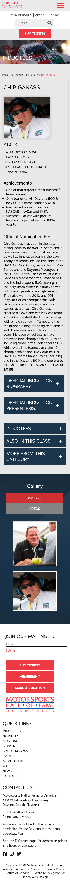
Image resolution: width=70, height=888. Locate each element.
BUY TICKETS (35, 33)
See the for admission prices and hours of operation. (35, 843)
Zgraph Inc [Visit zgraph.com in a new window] (58, 873)
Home (5, 75)
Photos (34, 498)
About (40, 15)
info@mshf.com (23, 812)
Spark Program (16, 751)
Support (10, 746)
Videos (34, 509)
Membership (21, 15)
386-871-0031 (23, 817)
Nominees (11, 736)
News (54, 15)
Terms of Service (17, 873)
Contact (10, 776)
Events (9, 756)
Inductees (23, 75)
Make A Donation (30, 688)
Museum (10, 741)
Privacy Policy (54, 869)
